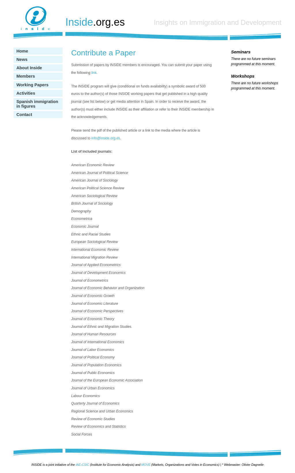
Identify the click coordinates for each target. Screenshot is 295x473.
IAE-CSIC (82, 464)
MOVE (145, 464)
